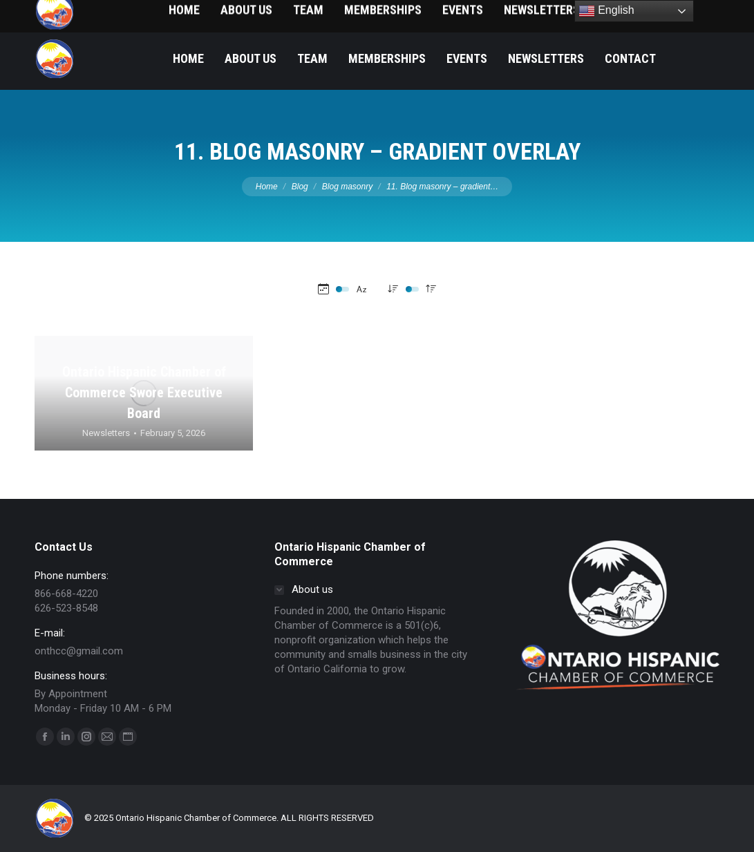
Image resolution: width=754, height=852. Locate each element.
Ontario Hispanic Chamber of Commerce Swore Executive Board (144, 392)
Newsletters (106, 433)
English (606, 11)
